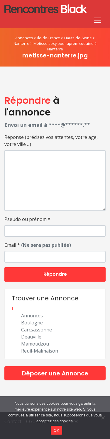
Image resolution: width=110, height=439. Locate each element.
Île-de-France (48, 37)
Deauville (31, 336)
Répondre (55, 274)
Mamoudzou (35, 344)
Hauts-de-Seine (78, 37)
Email (37, 245)
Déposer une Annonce (55, 373)
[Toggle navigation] (98, 20)
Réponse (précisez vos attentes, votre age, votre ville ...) (51, 140)
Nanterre (21, 43)
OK (56, 430)
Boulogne (32, 322)
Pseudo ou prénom (27, 219)
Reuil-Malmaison (39, 351)
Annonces (24, 37)
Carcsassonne (36, 329)
